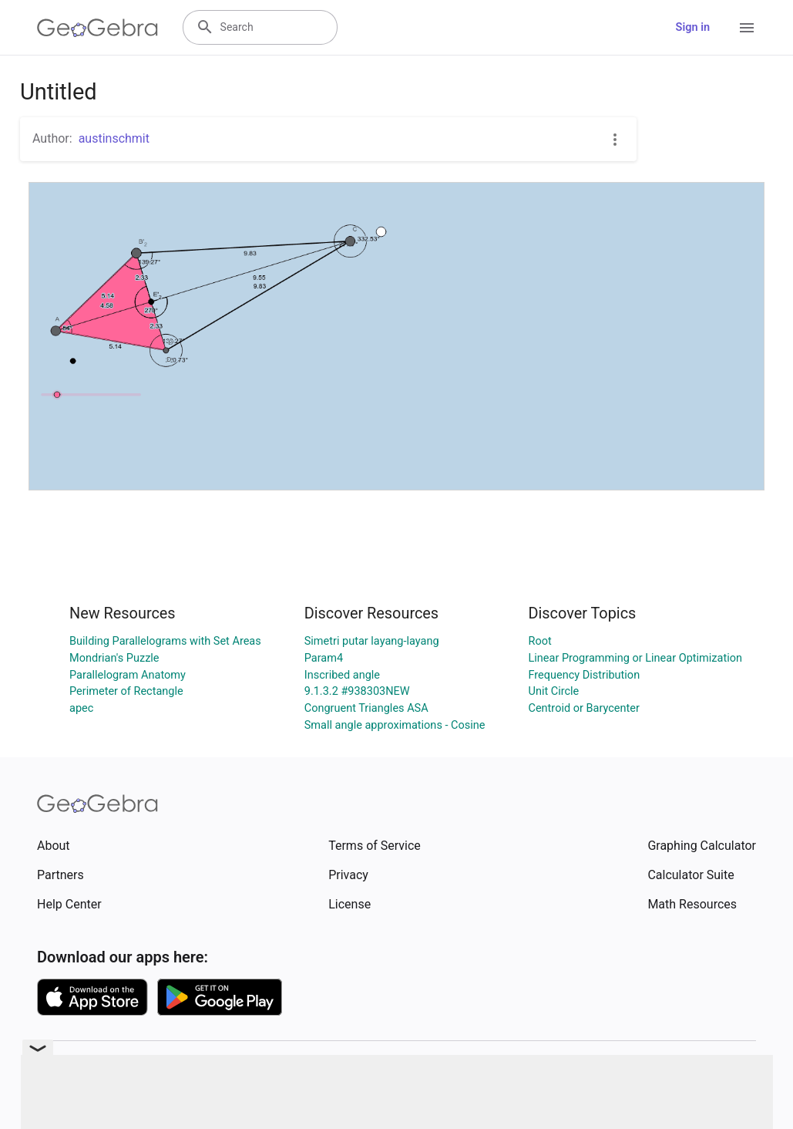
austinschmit (114, 138)
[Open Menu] (747, 28)
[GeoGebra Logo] (97, 28)
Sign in (693, 27)
